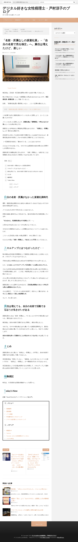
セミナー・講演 (43, 20)
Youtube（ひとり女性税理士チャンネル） (17, 436)
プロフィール (8, 20)
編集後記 (8, 177)
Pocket (14, 88)
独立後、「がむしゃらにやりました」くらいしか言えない (29, 489)
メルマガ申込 (10, 438)
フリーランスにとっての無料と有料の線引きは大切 (27, 510)
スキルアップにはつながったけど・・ (16, 169)
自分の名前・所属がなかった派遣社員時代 (18, 166)
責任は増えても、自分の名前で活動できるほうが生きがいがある (24, 171)
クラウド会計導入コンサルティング (16, 419)
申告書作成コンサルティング (14, 416)
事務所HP (18, 20)
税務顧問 (8, 408)
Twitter (8, 433)
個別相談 (8, 411)
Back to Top (39, 524)
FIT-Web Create (45, 537)
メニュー (13, 184)
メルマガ (26, 20)
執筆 (34, 20)
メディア (13, 187)
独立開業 (13, 52)
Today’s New (9, 180)
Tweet (9, 88)
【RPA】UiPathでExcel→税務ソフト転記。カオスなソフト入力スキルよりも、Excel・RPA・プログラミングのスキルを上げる (34, 461)
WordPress (60, 537)
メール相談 (9, 414)
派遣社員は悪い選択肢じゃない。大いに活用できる (25, 109)
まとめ (8, 174)
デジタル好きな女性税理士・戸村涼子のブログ (36, 10)
